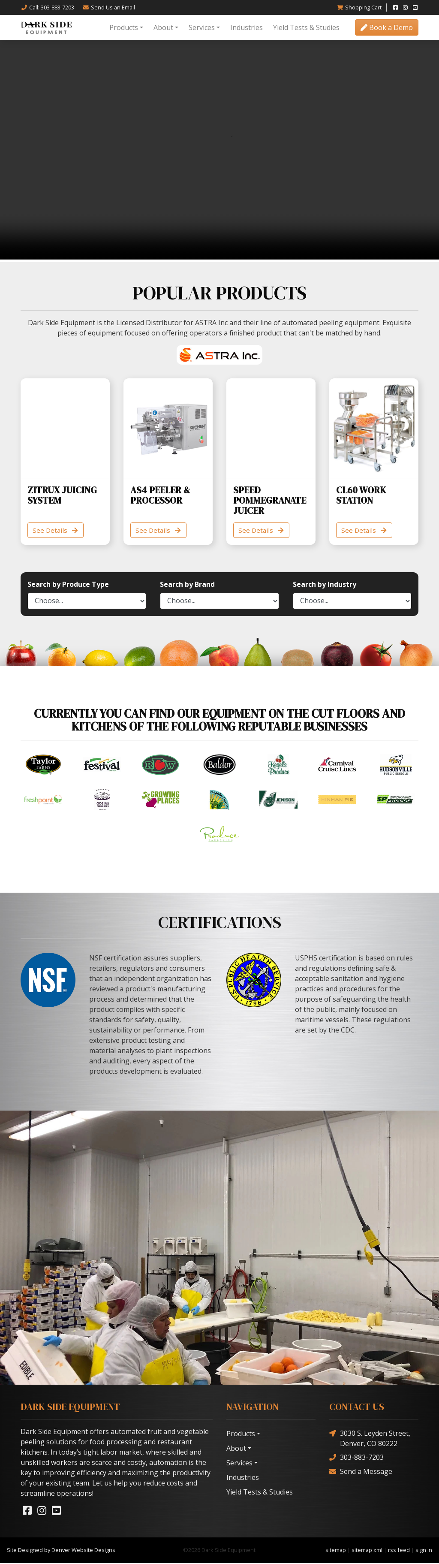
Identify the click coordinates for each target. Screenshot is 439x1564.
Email (108, 7)
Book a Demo (387, 27)
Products (123, 27)
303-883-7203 (356, 1458)
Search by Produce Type (68, 585)
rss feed (399, 1551)
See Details (57, 530)
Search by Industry (324, 585)
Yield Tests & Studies (306, 27)
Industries (246, 27)
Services (202, 27)
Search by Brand (187, 585)
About (163, 27)
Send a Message (360, 1472)
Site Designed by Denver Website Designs (61, 1551)
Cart (359, 7)
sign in (423, 1551)
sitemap (335, 1551)
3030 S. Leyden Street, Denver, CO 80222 (369, 1439)
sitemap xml (367, 1551)
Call (47, 7)
